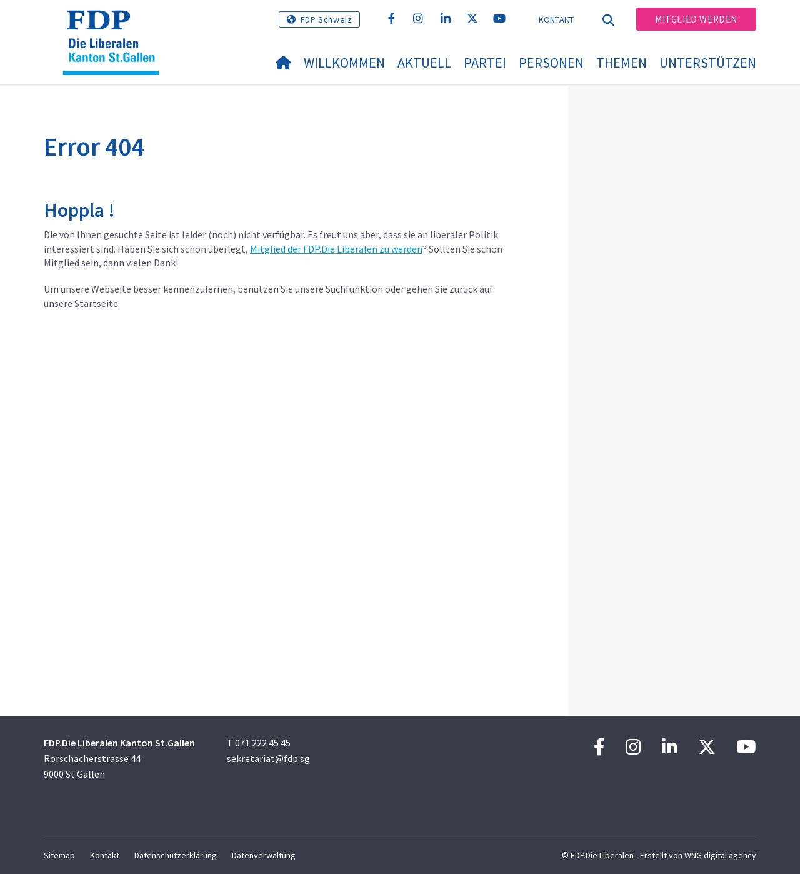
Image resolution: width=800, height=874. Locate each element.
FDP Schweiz (326, 19)
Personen (551, 62)
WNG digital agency (720, 855)
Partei (485, 62)
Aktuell (424, 62)
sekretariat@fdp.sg (268, 758)
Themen (621, 62)
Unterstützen (707, 62)
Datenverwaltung (264, 855)
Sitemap (59, 855)
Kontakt (556, 19)
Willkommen (344, 62)
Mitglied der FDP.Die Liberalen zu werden (336, 249)
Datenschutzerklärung (175, 855)
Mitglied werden (696, 19)
